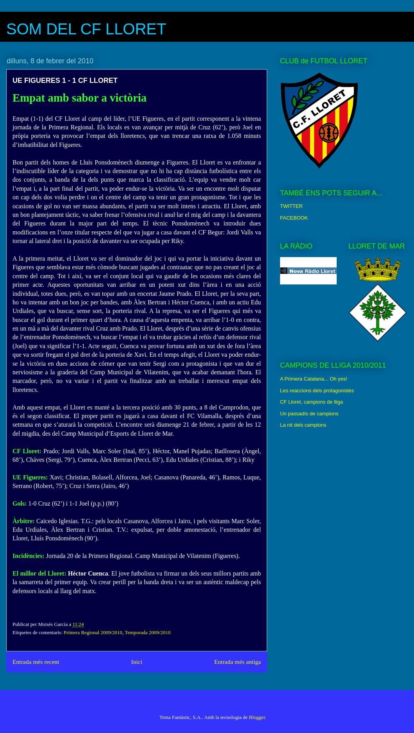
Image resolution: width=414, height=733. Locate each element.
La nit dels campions (303, 425)
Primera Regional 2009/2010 (93, 632)
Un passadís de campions (309, 414)
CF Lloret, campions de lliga (311, 402)
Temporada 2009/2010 (148, 632)
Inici (137, 661)
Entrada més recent (35, 661)
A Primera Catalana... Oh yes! (313, 379)
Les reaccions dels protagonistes (317, 390)
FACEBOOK (294, 218)
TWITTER (291, 206)
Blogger (257, 717)
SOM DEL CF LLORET (86, 29)
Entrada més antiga (237, 661)
